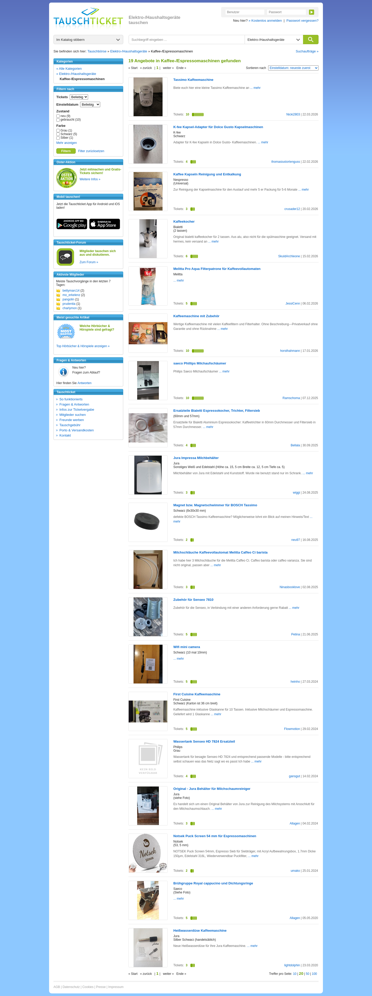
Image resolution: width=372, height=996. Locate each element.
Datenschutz (71, 987)
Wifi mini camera (186, 647)
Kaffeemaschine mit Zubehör (196, 316)
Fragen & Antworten (74, 404)
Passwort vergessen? (302, 20)
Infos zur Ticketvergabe (76, 409)
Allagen (295, 823)
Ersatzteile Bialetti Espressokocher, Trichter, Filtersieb (216, 411)
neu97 (295, 540)
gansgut (294, 776)
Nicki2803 (293, 114)
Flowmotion (292, 729)
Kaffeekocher (184, 221)
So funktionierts (71, 399)
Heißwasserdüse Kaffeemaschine (200, 930)
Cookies (88, 987)
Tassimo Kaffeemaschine (193, 80)
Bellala (295, 445)
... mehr (255, 88)
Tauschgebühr (70, 425)
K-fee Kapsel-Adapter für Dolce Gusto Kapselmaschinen (218, 127)
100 (314, 974)
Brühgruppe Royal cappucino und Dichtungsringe (213, 883)
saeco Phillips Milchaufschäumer (199, 363)
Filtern (66, 151)
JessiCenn (292, 303)
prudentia (69, 304)
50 (307, 974)
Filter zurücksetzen (91, 151)
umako (295, 871)
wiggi (296, 492)
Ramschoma (291, 398)
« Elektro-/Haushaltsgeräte (76, 74)
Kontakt (65, 435)
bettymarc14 (71, 290)
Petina (295, 634)
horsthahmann (290, 351)
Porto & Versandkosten (76, 430)
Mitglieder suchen (72, 415)
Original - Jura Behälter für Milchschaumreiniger (211, 789)
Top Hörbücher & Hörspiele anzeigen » (83, 346)
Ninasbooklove (290, 587)
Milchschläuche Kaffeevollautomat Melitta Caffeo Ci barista (220, 552)
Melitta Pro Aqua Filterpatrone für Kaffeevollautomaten (217, 269)
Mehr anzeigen (66, 143)
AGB (56, 987)
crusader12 (292, 209)
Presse (101, 987)
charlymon (70, 308)
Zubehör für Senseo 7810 (193, 600)
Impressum (115, 987)
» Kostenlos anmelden (265, 20)
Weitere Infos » (90, 179)
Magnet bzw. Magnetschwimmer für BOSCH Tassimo (215, 505)
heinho (295, 681)
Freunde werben (71, 420)
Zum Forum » (89, 262)
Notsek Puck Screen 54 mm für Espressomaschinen (214, 836)
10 (294, 974)
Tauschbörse (97, 51)
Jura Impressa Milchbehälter (196, 458)
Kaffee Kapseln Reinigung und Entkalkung (207, 174)
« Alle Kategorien (69, 69)
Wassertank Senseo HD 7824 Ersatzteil (204, 741)
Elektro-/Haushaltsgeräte (128, 51)
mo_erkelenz (71, 295)
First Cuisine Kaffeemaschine (196, 694)
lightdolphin (292, 965)
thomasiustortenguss (285, 162)
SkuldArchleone (289, 256)
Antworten (84, 383)
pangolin (68, 299)
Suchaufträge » (307, 51)
